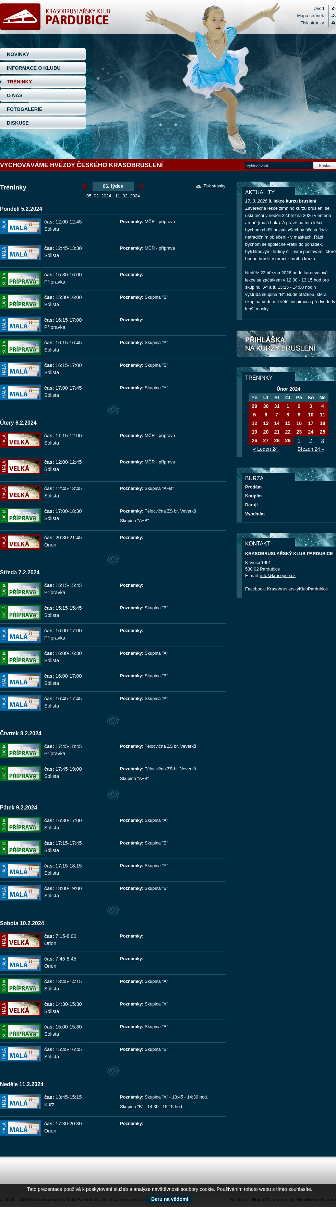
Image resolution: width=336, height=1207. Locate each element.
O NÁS (15, 95)
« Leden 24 (265, 449)
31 (276, 406)
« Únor (84, 186)
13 (265, 423)
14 (276, 423)
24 (310, 432)
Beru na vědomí (169, 1199)
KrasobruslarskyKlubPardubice (297, 588)
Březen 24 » (311, 449)
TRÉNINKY (19, 81)
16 (299, 423)
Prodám (253, 487)
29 (254, 406)
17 (310, 423)
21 (276, 432)
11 (322, 414)
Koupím (253, 495)
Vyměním (255, 513)
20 (265, 432)
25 (322, 432)
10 (310, 414)
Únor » (142, 186)
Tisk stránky (312, 22)
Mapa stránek (310, 15)
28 (276, 440)
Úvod (319, 8)
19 (254, 432)
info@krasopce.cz (278, 575)
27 (265, 440)
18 (322, 423)
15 (287, 423)
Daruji (251, 504)
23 (299, 432)
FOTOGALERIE (25, 109)
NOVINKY (18, 54)
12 (254, 423)
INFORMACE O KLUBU (34, 68)
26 (254, 440)
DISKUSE (18, 123)
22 (287, 432)
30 (265, 406)
